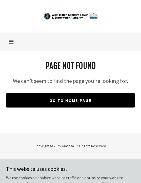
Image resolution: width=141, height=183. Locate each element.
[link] (70, 16)
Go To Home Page (70, 100)
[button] (11, 42)
